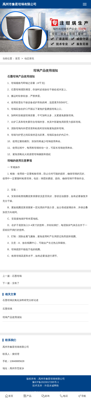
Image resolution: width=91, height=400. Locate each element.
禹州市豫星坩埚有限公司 (19, 4)
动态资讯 (29, 58)
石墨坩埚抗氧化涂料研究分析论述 (20, 300)
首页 (17, 58)
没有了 (15, 283)
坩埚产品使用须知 (12, 317)
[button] (7, 30)
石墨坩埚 (17, 276)
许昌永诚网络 (51, 385)
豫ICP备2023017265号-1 (45, 382)
